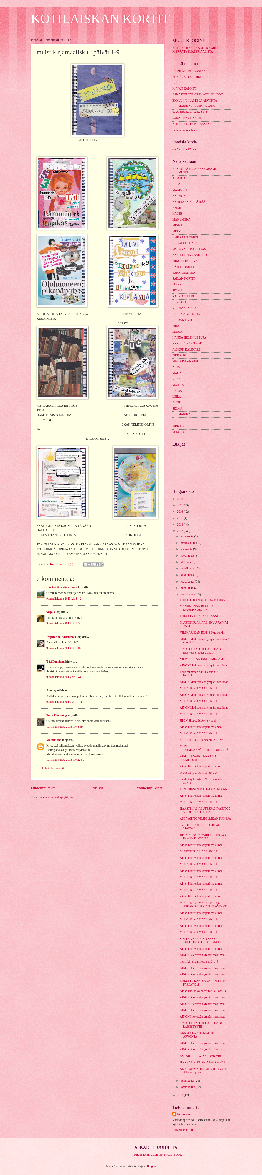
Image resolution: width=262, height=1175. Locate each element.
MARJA (177, 331)
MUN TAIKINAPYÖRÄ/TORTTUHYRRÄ (204, 748)
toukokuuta (188, 581)
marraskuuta (188, 543)
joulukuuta (187, 536)
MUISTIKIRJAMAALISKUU (198, 688)
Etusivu (96, 788)
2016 (180, 511)
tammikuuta (188, 1087)
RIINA (176, 379)
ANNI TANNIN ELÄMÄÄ (188, 202)
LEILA (176, 396)
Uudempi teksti (44, 788)
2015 (180, 518)
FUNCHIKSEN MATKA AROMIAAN (203, 789)
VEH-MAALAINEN (185, 243)
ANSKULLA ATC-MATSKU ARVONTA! (197, 1035)
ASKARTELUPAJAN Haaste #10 (200, 1056)
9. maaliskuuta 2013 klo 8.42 (63, 598)
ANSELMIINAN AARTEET (189, 255)
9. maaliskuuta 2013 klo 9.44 (63, 677)
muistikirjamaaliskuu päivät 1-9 (199, 961)
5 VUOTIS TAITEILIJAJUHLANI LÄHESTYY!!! (201, 1024)
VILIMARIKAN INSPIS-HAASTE (193, 106)
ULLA (176, 184)
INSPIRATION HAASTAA (189, 71)
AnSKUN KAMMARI (186, 349)
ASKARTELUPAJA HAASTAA (192, 124)
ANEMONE (179, 195)
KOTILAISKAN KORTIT (100, 19)
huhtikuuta (187, 587)
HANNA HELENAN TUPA (189, 337)
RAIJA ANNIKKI (183, 296)
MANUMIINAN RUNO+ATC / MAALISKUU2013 (199, 607)
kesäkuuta (187, 575)
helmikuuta (188, 1080)
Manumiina (53, 740)
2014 (180, 524)
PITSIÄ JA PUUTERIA (186, 77)
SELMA (177, 290)
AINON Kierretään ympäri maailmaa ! (203, 1049)
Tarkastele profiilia (183, 1129)
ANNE (176, 402)
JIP (174, 420)
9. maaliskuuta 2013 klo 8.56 (63, 623)
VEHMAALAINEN (184, 308)
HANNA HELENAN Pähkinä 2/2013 (202, 1062)
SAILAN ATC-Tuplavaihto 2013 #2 (201, 740)
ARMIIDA (179, 178)
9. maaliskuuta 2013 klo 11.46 (64, 701)
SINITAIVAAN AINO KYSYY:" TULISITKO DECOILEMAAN (201, 940)
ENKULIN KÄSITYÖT (187, 343)
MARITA (178, 385)
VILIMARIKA (181, 414)
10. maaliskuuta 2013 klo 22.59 (65, 759)
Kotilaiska (183, 1114)
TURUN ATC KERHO (186, 314)
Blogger (151, 1166)
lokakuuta (187, 549)
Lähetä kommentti (53, 768)
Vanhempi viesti (150, 788)
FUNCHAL (179, 432)
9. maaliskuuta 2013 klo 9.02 (63, 648)
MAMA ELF (180, 190)
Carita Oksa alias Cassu (61, 587)
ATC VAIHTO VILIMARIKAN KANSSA (205, 818)
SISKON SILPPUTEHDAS (189, 249)
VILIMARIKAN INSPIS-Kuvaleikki (202, 632)
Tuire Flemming (56, 715)
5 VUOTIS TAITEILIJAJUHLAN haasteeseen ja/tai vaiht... (200, 650)
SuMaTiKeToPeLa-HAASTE (190, 112)
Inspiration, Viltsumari (61, 637)
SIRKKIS (178, 426)
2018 (180, 498)
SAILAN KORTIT (183, 278)
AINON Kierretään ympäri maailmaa (202, 955)
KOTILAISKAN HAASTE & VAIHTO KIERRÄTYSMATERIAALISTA (196, 49)
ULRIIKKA (179, 302)
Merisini (177, 284)
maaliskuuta (188, 594)
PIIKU (176, 325)
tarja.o (50, 612)
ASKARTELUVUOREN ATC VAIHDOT (197, 94)
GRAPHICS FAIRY (184, 149)
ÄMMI (176, 207)
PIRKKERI (179, 355)
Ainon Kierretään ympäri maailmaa (201, 766)
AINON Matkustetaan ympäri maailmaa (204, 665)
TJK (175, 82)
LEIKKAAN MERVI (185, 237)
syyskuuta (187, 555)
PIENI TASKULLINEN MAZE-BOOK (158, 1154)
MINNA (177, 225)
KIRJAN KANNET (184, 88)
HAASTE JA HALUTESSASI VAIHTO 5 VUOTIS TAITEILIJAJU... (205, 810)
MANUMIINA (181, 219)
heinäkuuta (188, 568)
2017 (180, 505)
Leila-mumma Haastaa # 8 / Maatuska (202, 599)
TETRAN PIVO (182, 320)
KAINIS (177, 213)
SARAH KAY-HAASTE (187, 118)
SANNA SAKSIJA (183, 272)
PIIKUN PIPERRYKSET (187, 261)
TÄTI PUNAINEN (183, 266)
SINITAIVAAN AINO (185, 361)
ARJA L (177, 367)
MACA (176, 373)
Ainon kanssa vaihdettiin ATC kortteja (203, 990)
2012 (180, 1095)
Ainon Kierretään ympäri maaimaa (201, 727)
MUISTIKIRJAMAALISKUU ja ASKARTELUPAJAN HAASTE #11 (203, 904)
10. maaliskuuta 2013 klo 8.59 (64, 726)
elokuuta (186, 562)
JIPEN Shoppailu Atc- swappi (198, 720)
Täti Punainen (55, 661)
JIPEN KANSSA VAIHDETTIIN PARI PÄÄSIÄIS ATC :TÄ (203, 836)
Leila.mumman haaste (185, 130)
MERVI (177, 231)
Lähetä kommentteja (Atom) (56, 797)
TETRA (177, 390)
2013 (180, 531)
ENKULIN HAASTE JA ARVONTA (194, 100)
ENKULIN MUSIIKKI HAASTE (200, 616)
